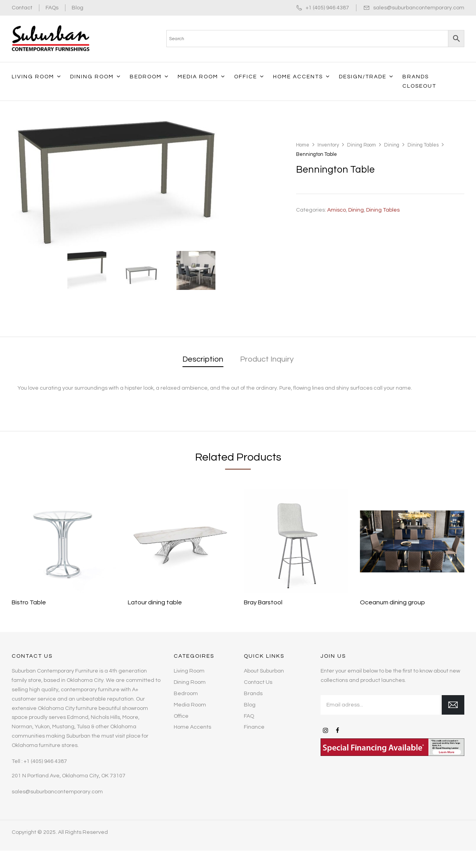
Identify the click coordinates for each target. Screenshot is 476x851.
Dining (391, 145)
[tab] (202, 360)
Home (302, 145)
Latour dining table (155, 602)
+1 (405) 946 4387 (327, 8)
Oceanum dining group (392, 602)
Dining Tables (423, 145)
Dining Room (361, 145)
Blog (77, 8)
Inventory (328, 145)
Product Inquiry (267, 359)
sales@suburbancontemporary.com (418, 8)
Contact (22, 8)
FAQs (52, 8)
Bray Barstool (263, 602)
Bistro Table (29, 602)
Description (202, 359)
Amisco (336, 210)
